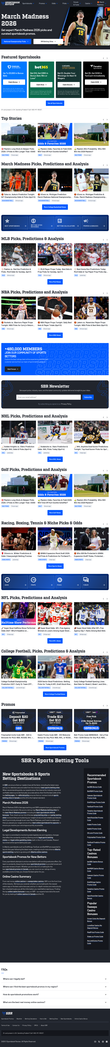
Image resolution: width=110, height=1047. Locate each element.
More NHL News (55, 459)
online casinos (20, 881)
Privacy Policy (66, 404)
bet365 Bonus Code (94, 787)
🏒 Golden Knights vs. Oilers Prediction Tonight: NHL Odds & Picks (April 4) (17, 447)
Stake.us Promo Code (95, 936)
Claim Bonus (14, 82)
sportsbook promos (38, 864)
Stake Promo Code (94, 824)
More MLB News (55, 282)
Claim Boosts (69, 85)
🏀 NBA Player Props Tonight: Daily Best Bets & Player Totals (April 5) (55, 323)
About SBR (44, 1025)
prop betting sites (40, 815)
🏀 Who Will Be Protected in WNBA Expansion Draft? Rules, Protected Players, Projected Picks (88, 554)
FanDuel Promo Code (95, 806)
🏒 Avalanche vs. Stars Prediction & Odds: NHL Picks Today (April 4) (53, 447)
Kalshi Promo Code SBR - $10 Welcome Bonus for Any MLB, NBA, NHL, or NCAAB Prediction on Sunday (55, 736)
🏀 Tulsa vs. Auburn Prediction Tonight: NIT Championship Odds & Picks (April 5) (18, 195)
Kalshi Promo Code (94, 829)
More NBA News (55, 335)
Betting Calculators (31, 1019)
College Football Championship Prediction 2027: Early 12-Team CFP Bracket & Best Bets (16, 683)
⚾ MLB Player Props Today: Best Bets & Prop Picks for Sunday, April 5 (55, 270)
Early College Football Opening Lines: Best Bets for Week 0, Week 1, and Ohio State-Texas (90, 683)
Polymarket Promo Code (96, 837)
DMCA (36, 1025)
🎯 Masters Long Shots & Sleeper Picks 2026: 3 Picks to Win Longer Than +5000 (18, 150)
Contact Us (15, 1025)
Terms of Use (5, 1025)
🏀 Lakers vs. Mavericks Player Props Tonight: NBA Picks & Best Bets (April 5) (91, 323)
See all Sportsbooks (55, 103)
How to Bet (43, 1019)
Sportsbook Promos (7, 1019)
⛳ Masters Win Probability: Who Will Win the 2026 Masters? (89, 150)
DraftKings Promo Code (96, 802)
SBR (6, 785)
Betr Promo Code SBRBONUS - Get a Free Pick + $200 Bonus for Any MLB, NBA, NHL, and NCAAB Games (91, 736)
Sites (48, 41)
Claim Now (41, 85)
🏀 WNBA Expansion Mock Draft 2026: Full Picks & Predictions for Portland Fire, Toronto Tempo (55, 554)
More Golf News (55, 513)
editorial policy (23, 795)
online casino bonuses (16, 891)
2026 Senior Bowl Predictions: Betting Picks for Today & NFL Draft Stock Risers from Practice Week (55, 683)
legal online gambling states (21, 840)
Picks (16, 41)
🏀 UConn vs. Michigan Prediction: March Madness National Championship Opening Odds (54, 195)
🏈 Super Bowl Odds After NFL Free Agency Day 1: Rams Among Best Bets (89, 629)
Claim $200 (96, 82)
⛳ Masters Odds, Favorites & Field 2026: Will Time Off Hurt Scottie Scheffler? (55, 150)
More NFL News (55, 641)
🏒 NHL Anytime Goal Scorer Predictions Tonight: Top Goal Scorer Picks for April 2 (91, 448)
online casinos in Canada (26, 894)
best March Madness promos (15, 812)
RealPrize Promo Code (95, 932)
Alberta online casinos (39, 852)
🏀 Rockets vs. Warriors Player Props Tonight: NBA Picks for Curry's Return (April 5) (17, 324)
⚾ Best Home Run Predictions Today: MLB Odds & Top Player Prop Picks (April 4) (91, 270)
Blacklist (19, 1019)
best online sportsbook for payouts (46, 823)
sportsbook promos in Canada (17, 869)
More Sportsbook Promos (55, 748)
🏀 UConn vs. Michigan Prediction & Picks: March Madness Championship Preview (89, 195)
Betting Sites (54, 1019)
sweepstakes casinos (36, 881)
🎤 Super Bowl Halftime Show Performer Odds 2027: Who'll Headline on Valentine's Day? (18, 629)
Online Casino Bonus (81, 1019)
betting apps (10, 795)
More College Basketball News (55, 207)
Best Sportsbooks (66, 1019)
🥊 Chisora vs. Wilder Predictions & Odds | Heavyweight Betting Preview (16, 554)
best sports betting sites (50, 788)
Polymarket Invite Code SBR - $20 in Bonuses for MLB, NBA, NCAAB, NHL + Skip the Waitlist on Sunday (17, 736)
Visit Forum (12, 369)
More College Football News (55, 694)
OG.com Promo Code (94, 833)
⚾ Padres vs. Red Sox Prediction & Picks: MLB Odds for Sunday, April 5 (16, 270)
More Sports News (55, 566)
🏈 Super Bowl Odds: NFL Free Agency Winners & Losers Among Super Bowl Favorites (54, 629)
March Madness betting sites (46, 810)
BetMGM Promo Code (95, 791)
